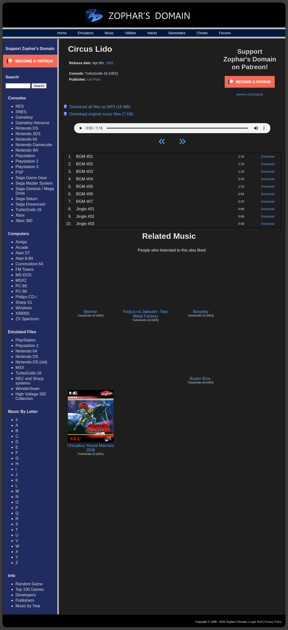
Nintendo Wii (27, 150)
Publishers (25, 600)
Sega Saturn (27, 199)
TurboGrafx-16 (28, 210)
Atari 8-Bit (24, 258)
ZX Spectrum (27, 319)
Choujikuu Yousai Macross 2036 (90, 447)
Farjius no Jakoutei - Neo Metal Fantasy (145, 314)
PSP (20, 172)
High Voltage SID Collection (31, 396)
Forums (225, 33)
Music (109, 33)
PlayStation (26, 340)
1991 (109, 63)
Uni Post (93, 79)
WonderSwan (28, 388)
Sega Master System (34, 183)
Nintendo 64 (26, 139)
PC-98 (21, 291)
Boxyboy (200, 312)
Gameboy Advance (32, 123)
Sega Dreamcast (30, 204)
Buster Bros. (201, 378)
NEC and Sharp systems (30, 380)
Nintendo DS (27, 128)
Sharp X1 (24, 302)
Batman (90, 312)
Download (267, 156)
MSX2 (21, 280)
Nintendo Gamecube (34, 145)
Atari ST (23, 253)
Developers (26, 595)
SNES (21, 112)
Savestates (176, 33)
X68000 (22, 313)
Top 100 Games (30, 589)
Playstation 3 (27, 167)
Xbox (20, 215)
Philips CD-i (26, 297)
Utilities (130, 33)
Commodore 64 (29, 264)
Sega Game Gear (31, 178)
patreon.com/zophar (249, 94)
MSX (20, 367)
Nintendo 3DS (28, 134)
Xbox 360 (24, 221)
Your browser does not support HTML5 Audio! (172, 127)
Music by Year (28, 606)
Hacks (152, 33)
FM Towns (25, 269)
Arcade (22, 247)
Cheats (202, 33)
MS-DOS (24, 275)
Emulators (86, 33)
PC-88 (21, 286)
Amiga (21, 242)
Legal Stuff (255, 621)
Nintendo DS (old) (31, 362)
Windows (24, 308)
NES (20, 106)
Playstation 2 (27, 161)
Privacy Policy (273, 621)
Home (62, 33)
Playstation (25, 156)
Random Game (29, 584)
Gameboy (24, 117)
